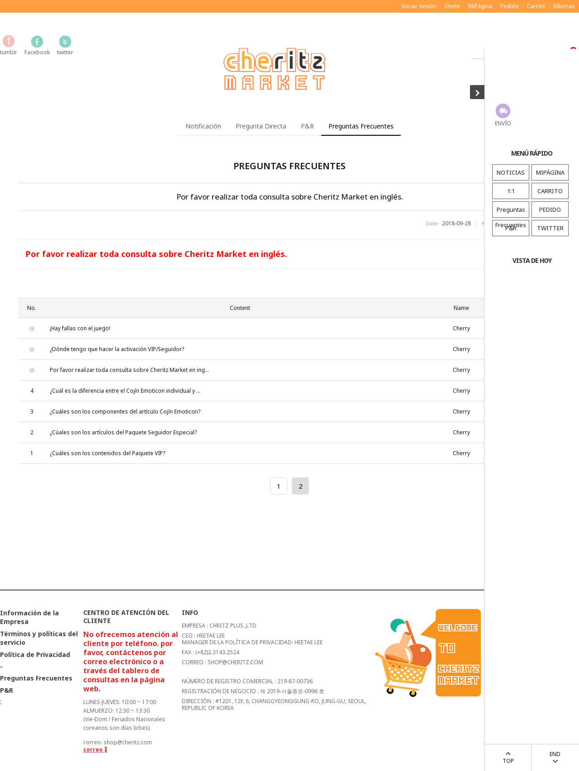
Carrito (536, 6)
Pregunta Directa (261, 126)
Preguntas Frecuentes (510, 217)
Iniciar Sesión (419, 6)
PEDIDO (550, 209)
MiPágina (480, 6)
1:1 (511, 191)
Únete (452, 6)
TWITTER (550, 228)
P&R (511, 228)
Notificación (203, 126)
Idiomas (564, 6)
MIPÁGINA (550, 172)
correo (95, 749)
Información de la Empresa (29, 617)
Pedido (509, 6)
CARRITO (550, 191)
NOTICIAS (511, 172)
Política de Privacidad (35, 654)
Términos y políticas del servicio (39, 638)
